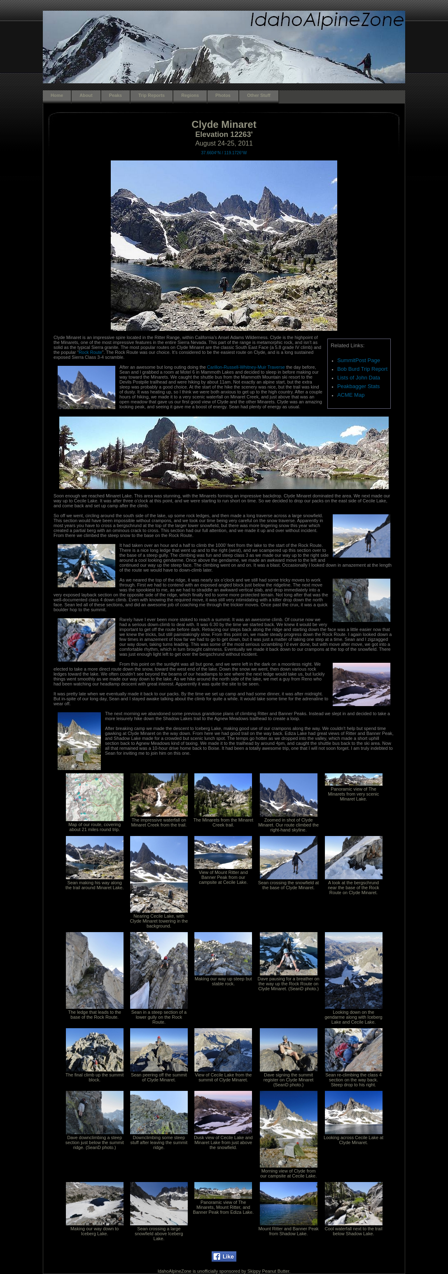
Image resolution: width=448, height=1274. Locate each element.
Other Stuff (259, 95)
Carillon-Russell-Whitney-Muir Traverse (246, 367)
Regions (190, 95)
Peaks (115, 95)
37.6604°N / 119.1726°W (224, 153)
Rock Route (90, 352)
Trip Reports (151, 95)
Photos (223, 95)
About (85, 95)
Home (57, 95)
